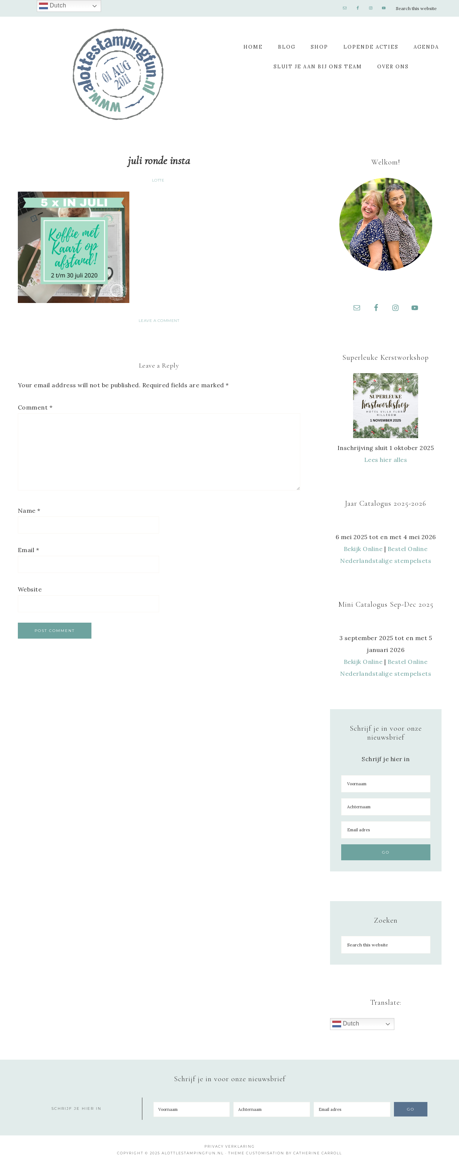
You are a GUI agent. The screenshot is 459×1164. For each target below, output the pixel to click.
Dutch (345, 1024)
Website (30, 589)
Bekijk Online (363, 548)
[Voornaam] (385, 783)
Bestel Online (408, 548)
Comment (35, 407)
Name (29, 510)
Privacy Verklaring (229, 1146)
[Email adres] (385, 829)
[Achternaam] (385, 806)
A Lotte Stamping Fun (118, 74)
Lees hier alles (385, 459)
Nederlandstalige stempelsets (385, 560)
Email (28, 550)
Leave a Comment (159, 320)
